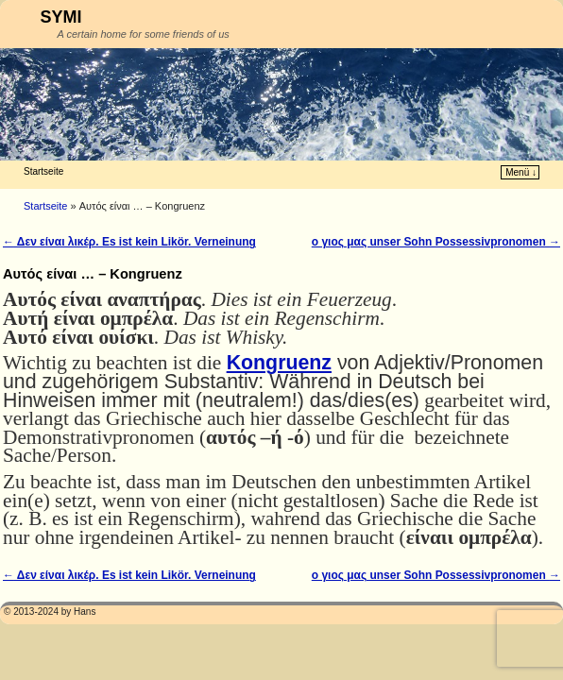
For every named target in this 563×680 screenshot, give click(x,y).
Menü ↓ (521, 172)
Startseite (43, 171)
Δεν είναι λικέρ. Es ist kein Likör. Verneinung (129, 241)
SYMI (61, 17)
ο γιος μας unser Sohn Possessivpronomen (436, 241)
